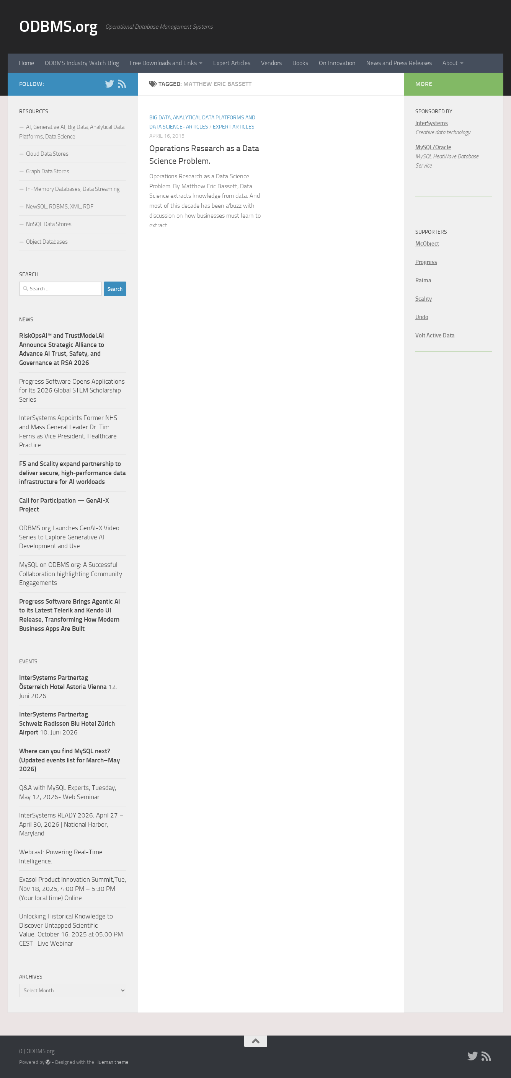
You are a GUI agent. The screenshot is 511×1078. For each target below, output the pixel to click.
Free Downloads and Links (163, 63)
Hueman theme (112, 1062)
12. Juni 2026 (68, 686)
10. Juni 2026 (67, 723)
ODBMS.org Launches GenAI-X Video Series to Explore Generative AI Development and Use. (69, 537)
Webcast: (32, 852)
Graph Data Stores (47, 171)
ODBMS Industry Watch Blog (82, 63)
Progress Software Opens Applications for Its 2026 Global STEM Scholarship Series (72, 390)
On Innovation (337, 63)
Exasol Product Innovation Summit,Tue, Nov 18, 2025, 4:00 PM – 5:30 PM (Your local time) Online (72, 888)
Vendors (271, 63)
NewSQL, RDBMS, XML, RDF (59, 206)
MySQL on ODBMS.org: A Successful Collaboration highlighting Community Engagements (70, 573)
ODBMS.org (58, 26)
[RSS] (121, 83)
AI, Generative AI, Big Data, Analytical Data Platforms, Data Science (71, 132)
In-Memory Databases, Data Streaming (73, 189)
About (450, 63)
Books (300, 63)
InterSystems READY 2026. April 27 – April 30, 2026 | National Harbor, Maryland (71, 824)
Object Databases (47, 241)
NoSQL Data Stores (49, 224)
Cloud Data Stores (47, 153)
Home (26, 63)
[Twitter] (109, 83)
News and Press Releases (399, 63)
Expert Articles (231, 63)
